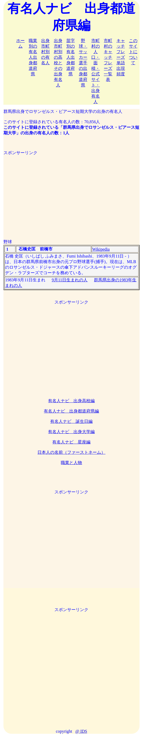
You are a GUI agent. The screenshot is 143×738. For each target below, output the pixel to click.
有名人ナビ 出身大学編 (71, 431)
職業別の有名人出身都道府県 (33, 57)
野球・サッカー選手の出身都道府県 (83, 62)
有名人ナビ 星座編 (71, 442)
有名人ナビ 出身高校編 (71, 400)
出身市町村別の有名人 (45, 51)
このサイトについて (133, 51)
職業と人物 (71, 462)
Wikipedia (101, 249)
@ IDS (81, 731)
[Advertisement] (71, 193)
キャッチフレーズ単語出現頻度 (120, 57)
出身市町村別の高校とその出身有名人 (58, 62)
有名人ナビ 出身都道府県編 (71, 411)
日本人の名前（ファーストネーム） (71, 452)
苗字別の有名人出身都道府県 (70, 57)
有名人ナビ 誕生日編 (71, 421)
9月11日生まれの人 (70, 280)
